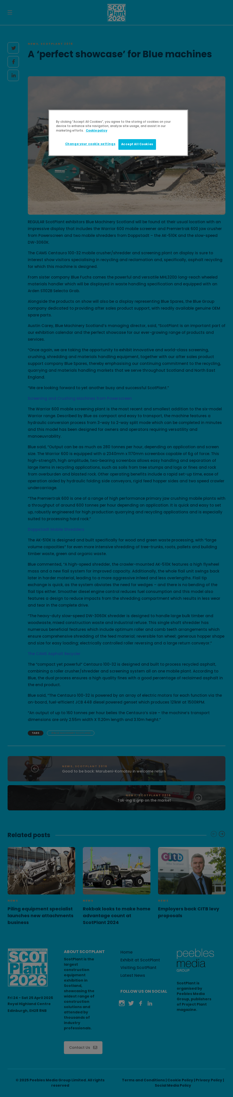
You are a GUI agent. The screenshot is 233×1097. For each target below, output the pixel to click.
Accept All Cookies (137, 144)
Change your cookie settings (90, 144)
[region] (118, 133)
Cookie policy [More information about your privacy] (96, 131)
